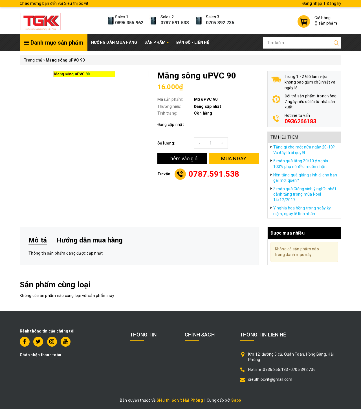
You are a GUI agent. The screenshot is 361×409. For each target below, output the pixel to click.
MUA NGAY (233, 158)
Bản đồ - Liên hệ (192, 42)
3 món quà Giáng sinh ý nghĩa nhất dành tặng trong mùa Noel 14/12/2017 (304, 194)
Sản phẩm (156, 42)
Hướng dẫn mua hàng (114, 42)
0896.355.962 (129, 22)
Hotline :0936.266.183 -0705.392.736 (282, 369)
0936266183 (300, 121)
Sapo (236, 400)
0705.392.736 (220, 22)
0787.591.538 (174, 22)
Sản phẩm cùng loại (55, 284)
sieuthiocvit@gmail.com (270, 379)
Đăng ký (334, 3)
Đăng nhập (312, 3)
